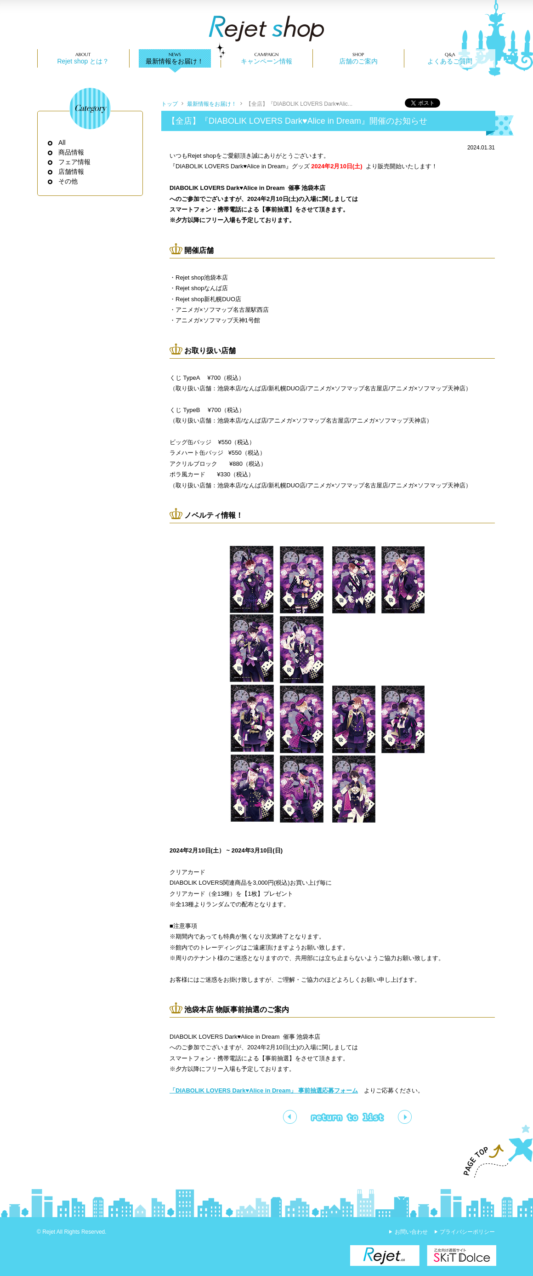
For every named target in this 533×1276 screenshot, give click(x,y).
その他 (68, 181)
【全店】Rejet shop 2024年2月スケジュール (405, 1117)
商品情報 (71, 152)
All (62, 142)
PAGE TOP (494, 1151)
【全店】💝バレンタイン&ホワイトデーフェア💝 (290, 1117)
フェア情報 (75, 162)
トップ (169, 104)
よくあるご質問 (449, 61)
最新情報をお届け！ (175, 61)
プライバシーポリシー (467, 1232)
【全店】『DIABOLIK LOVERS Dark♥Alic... (299, 104)
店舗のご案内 (358, 61)
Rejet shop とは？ (83, 61)
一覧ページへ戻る (347, 1117)
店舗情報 (71, 171)
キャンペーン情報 (266, 61)
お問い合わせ (411, 1232)
